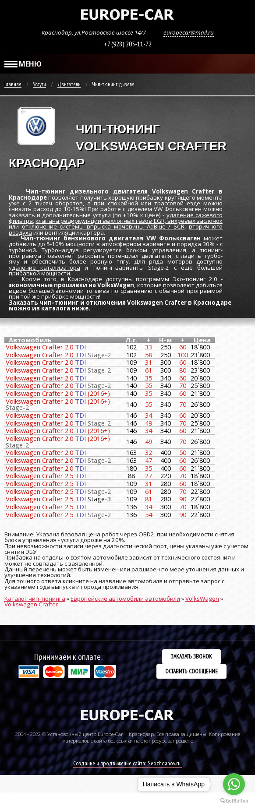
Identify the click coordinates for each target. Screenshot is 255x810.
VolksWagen (202, 598)
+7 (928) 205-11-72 (128, 43)
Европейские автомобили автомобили (125, 598)
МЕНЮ (23, 64)
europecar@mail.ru (188, 32)
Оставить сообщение (191, 671)
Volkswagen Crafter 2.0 (46, 346)
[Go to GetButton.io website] (234, 801)
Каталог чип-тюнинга (34, 598)
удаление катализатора (44, 267)
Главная (12, 84)
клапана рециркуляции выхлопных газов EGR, (101, 221)
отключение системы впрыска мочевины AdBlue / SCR (103, 226)
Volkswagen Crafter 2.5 (46, 475)
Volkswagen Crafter (31, 604)
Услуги (39, 84)
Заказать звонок (191, 656)
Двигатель (69, 84)
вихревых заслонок (195, 221)
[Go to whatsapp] (234, 784)
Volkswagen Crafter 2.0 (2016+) (58, 393)
